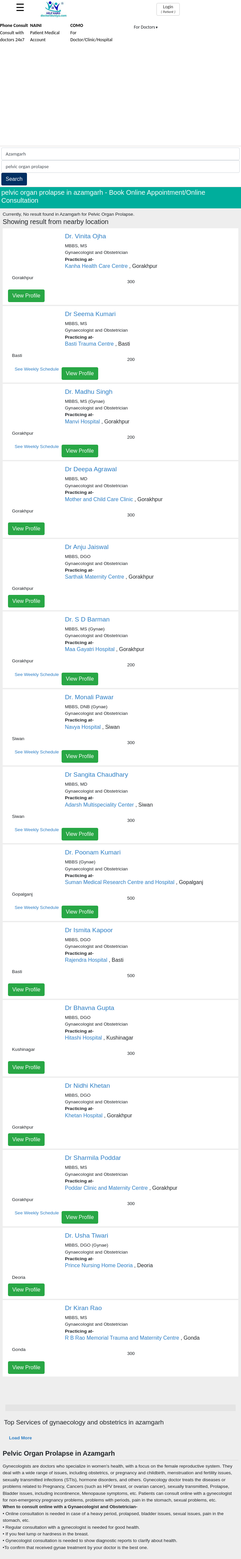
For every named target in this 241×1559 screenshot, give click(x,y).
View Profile (26, 295)
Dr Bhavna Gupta (89, 1007)
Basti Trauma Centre (89, 344)
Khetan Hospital (84, 1115)
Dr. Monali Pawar (89, 697)
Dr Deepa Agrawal (91, 469)
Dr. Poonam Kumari (92, 852)
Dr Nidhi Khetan (87, 1085)
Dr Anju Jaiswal (87, 546)
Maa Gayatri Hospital (90, 649)
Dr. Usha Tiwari (86, 1235)
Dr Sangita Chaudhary (96, 774)
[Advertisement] (120, 96)
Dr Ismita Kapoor (89, 930)
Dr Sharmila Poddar (93, 1157)
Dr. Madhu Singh (89, 391)
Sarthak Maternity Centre (94, 577)
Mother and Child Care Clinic (99, 499)
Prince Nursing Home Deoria (99, 1265)
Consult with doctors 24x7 (14, 33)
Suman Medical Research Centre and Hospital (119, 882)
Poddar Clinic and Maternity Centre (106, 1188)
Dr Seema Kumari (90, 313)
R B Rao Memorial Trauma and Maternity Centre (122, 1338)
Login (168, 9)
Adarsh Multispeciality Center (99, 805)
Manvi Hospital (82, 421)
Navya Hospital (83, 727)
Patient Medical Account (45, 33)
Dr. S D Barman (87, 619)
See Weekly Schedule (37, 369)
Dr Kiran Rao (83, 1307)
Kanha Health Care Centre (96, 266)
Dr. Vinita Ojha (85, 236)
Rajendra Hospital (86, 960)
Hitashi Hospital (83, 1038)
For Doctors (146, 27)
